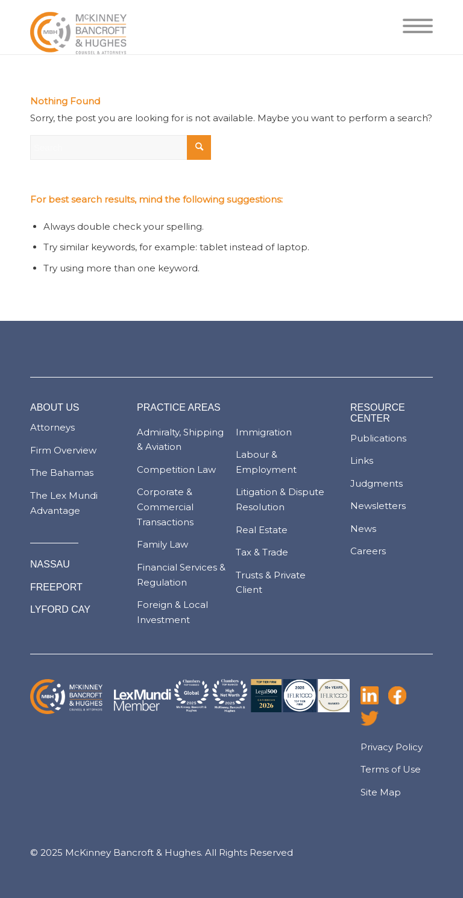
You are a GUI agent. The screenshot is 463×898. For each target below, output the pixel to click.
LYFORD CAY (60, 609)
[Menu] (412, 27)
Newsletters (378, 505)
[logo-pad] (78, 27)
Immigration (264, 432)
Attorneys (52, 427)
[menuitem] (412, 27)
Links (361, 460)
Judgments (376, 483)
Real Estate (262, 530)
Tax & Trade (262, 552)
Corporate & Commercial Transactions (165, 507)
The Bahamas (61, 472)
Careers (368, 551)
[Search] (120, 147)
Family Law (162, 544)
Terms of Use (391, 769)
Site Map (381, 792)
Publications (378, 438)
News (363, 528)
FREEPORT (56, 587)
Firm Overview (63, 450)
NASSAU (50, 564)
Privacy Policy (392, 747)
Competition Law (176, 469)
